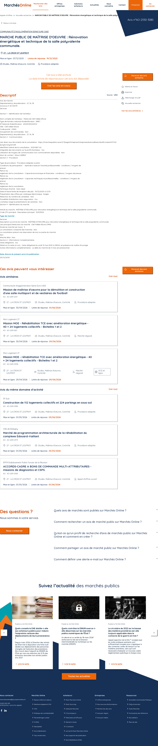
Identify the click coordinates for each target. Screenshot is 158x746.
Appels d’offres (6, 15)
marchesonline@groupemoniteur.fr (13, 699)
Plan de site (131, 722)
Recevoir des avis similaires (139, 77)
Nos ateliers (132, 717)
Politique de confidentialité (43, 713)
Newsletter (37, 726)
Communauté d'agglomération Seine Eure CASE (24, 31)
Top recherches (39, 735)
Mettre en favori (131, 86)
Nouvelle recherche (23, 15)
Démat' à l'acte (70, 722)
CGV (34, 708)
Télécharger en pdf (132, 98)
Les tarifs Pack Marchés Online (75, 731)
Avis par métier (101, 717)
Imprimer (128, 92)
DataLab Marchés (71, 708)
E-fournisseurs (69, 713)
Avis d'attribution (39, 731)
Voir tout (113, 276)
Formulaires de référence (137, 713)
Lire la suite (22, 664)
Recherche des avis (103, 708)
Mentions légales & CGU (41, 704)
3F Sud (6, 398)
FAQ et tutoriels (133, 704)
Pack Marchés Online (72, 700)
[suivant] (154, 633)
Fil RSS (35, 722)
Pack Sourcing (69, 704)
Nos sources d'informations (106, 704)
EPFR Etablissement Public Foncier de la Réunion (25, 462)
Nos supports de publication (74, 735)
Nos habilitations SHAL (72, 740)
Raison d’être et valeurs (41, 700)
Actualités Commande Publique (139, 700)
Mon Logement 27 (11, 319)
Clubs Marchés (132, 708)
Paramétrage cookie (40, 717)
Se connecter (150, 5)
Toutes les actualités (79, 676)
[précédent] (4, 633)
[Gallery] (79, 632)
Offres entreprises (60, 5)
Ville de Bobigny (10, 429)
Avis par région (101, 713)
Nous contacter (14, 530)
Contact (122, 5)
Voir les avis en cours (58, 85)
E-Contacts (68, 726)
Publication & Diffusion (72, 717)
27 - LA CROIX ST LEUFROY (16, 53)
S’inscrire (135, 5)
